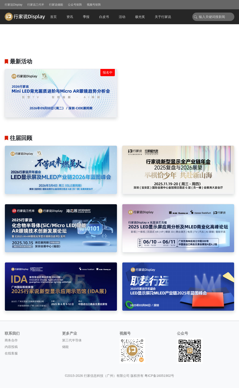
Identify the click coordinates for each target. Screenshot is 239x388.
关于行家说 (163, 17)
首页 (53, 17)
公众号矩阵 (75, 4)
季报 (86, 17)
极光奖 (140, 17)
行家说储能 (56, 4)
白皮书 (104, 17)
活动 (122, 17)
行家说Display (13, 4)
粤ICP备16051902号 (159, 376)
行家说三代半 (35, 4)
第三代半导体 (72, 340)
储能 (65, 347)
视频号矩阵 (94, 4)
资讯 (70, 17)
